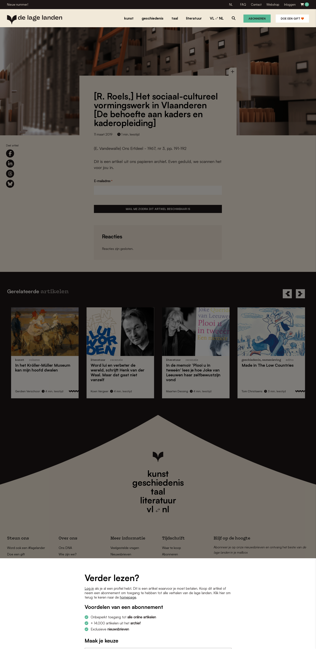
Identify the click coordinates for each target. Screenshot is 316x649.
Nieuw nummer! (17, 4)
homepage (128, 597)
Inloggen (290, 4)
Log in (89, 588)
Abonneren (257, 18)
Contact (256, 4)
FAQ (243, 4)
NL (231, 4)
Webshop (272, 4)
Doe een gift (292, 18)
